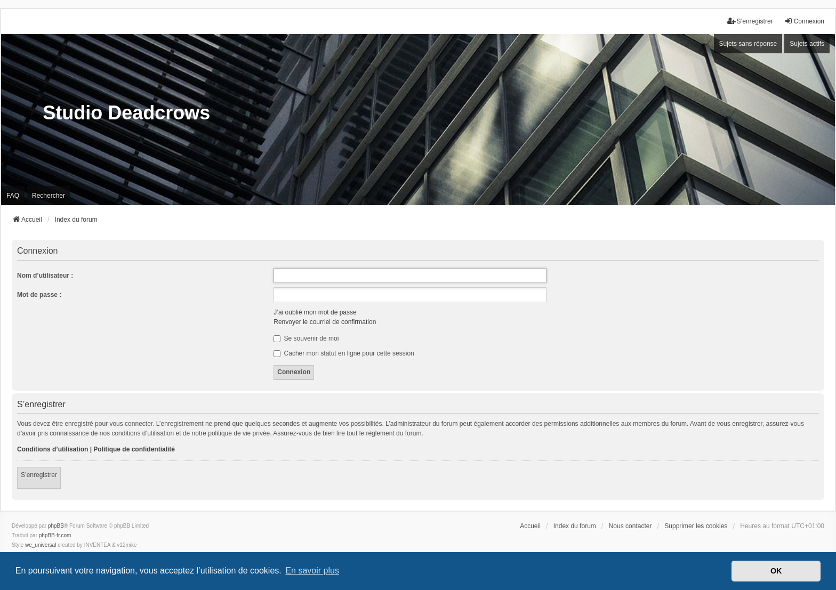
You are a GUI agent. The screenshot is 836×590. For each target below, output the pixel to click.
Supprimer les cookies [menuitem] (695, 526)
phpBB (56, 526)
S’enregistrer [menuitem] (750, 21)
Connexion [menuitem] (804, 21)
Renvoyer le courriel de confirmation (325, 322)
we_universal (40, 545)
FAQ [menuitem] (12, 195)
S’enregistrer (39, 475)
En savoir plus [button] (312, 570)
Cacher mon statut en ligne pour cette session (344, 353)
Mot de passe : (39, 294)
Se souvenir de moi (306, 338)
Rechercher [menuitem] (48, 195)
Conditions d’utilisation (52, 449)
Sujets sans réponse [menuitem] (748, 43)
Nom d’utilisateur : (45, 275)
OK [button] (776, 571)
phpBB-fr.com (55, 535)
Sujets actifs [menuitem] (807, 43)
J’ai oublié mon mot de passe (315, 312)
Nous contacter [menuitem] (630, 526)
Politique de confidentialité (134, 449)
